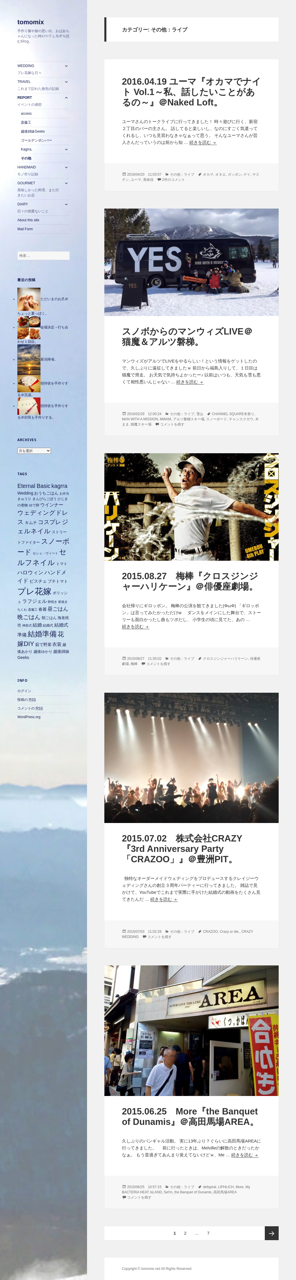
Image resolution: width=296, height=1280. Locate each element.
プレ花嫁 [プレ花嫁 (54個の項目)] (34, 591)
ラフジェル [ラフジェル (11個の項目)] (34, 601)
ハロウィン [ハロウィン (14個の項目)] (30, 572)
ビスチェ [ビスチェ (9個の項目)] (38, 581)
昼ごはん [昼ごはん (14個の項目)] (57, 609)
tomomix (30, 22)
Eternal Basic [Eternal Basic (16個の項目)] (33, 486)
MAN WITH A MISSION (140, 419)
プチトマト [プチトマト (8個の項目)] (58, 581)
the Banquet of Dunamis (193, 1192)
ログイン (24, 691)
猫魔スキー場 (141, 424)
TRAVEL (39, 85)
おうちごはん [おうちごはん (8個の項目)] (46, 493)
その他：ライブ (182, 174)
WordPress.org (28, 717)
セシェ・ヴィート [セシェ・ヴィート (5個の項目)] (45, 553)
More (239, 1187)
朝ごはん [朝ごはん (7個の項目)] (49, 618)
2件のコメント (173, 180)
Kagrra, (26, 149)
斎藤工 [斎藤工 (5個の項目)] (33, 609)
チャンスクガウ (241, 419)
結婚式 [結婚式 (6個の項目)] (48, 625)
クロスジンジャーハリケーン (225, 659)
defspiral (209, 1187)
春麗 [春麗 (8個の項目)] (42, 609)
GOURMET (39, 189)
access (26, 114)
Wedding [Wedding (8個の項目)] (25, 493)
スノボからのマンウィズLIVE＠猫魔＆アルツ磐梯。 (187, 336)
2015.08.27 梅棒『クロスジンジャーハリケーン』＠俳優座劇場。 (190, 581)
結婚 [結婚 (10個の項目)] (37, 625)
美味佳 (148, 180)
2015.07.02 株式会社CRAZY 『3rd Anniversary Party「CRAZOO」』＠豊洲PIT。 (182, 848)
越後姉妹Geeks (33, 131)
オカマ (208, 174)
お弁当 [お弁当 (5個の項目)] (64, 493)
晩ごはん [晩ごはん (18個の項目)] (28, 617)
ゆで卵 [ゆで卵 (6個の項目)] (34, 505)
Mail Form (25, 229)
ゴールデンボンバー (36, 140)
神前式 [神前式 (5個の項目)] (27, 625)
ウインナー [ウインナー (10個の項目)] (51, 504)
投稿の (26, 700)
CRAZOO (210, 932)
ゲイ (246, 174)
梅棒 (134, 664)
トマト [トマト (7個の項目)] (61, 564)
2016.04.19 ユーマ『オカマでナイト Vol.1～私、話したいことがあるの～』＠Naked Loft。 (191, 92)
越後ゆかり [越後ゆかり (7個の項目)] (43, 651)
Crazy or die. (229, 932)
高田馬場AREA (225, 1192)
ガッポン (235, 174)
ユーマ (136, 180)
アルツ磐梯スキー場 (188, 419)
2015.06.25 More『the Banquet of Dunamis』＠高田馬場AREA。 (190, 1116)
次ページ (272, 1233)
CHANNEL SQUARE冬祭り (233, 414)
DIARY (39, 208)
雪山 (199, 414)
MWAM (165, 419)
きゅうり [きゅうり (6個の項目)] (24, 499)
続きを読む (203, 142)
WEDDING (39, 69)
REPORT (39, 101)
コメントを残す (172, 424)
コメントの (30, 708)
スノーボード (216, 419)
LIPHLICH (226, 1187)
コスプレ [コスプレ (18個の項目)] (49, 522)
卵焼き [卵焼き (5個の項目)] (52, 601)
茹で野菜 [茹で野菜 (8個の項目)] (43, 644)
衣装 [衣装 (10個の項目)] (57, 644)
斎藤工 (26, 122)
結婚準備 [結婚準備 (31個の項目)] (42, 634)
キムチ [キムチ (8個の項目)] (31, 522)
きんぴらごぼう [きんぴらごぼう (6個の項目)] (44, 499)
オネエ (220, 174)
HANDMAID (39, 171)
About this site (28, 220)
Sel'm (168, 1192)
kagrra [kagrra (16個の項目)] (59, 486)
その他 (26, 158)
